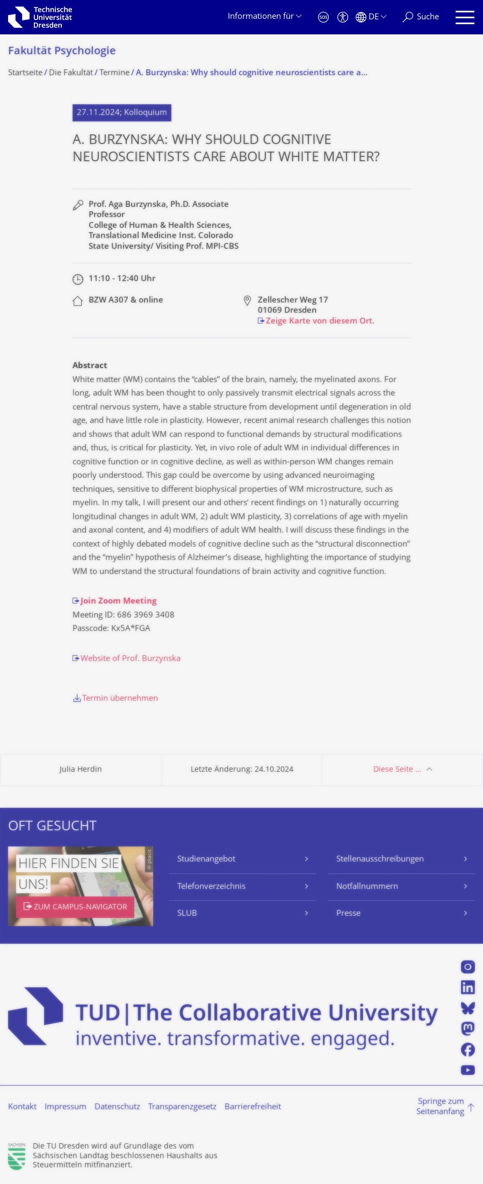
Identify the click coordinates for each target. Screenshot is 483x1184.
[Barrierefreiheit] (343, 17)
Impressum (65, 1107)
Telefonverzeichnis (211, 887)
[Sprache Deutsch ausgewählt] (371, 17)
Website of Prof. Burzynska (131, 659)
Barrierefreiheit (253, 1107)
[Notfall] (323, 17)
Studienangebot (206, 860)
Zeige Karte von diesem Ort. (320, 322)
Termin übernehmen (120, 699)
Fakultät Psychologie (62, 52)
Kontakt (22, 1107)
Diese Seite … (397, 769)
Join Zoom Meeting (118, 602)
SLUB (187, 914)
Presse (348, 914)
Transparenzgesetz (182, 1107)
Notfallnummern (367, 887)
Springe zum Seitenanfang (440, 1107)
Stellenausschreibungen (380, 860)
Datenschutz (117, 1107)
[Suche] (420, 17)
